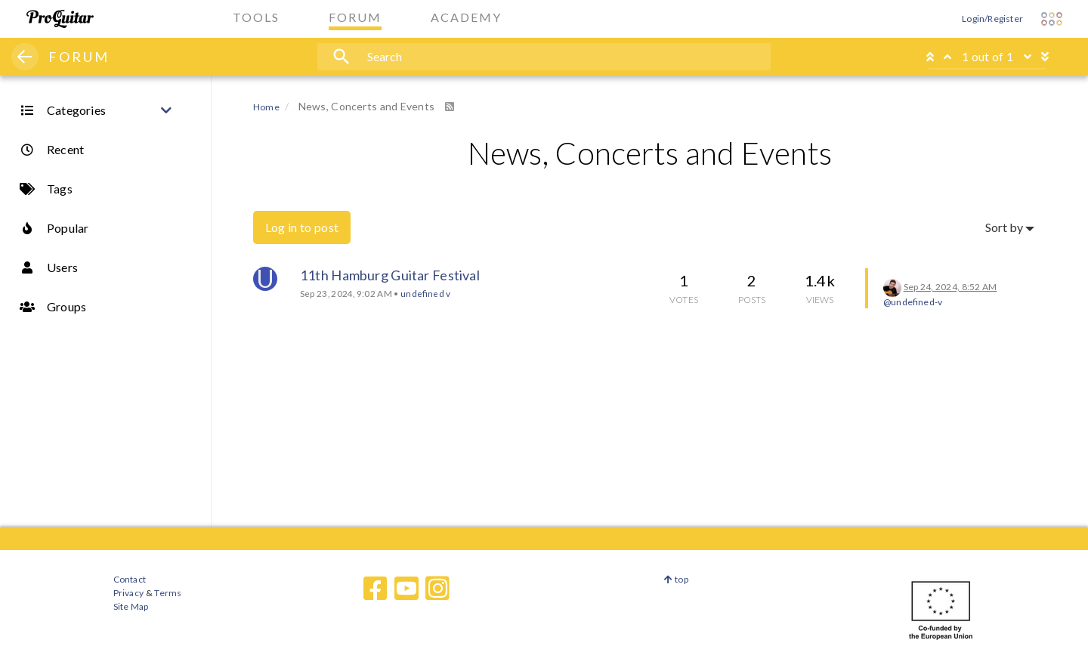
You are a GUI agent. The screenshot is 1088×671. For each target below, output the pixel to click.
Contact (129, 579)
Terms (167, 592)
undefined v (425, 293)
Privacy (128, 592)
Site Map (131, 606)
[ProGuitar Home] (60, 19)
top (676, 579)
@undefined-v (912, 302)
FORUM (79, 56)
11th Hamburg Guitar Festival (390, 275)
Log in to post (301, 227)
